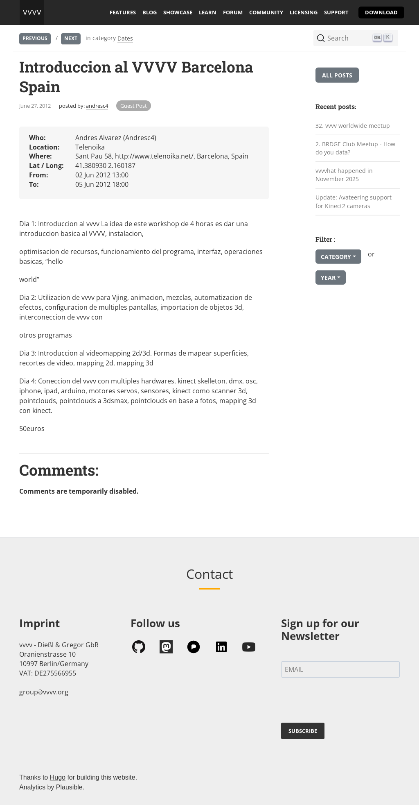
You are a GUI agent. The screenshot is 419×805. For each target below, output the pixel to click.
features (123, 12)
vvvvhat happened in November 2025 (344, 175)
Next (70, 38)
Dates (125, 38)
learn (207, 12)
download (381, 12)
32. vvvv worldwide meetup (352, 125)
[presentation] (343, 702)
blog (149, 12)
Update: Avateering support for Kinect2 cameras (353, 201)
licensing (304, 12)
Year (328, 277)
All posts (337, 75)
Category (336, 257)
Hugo (57, 777)
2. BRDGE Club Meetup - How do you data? (355, 148)
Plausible (69, 787)
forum (233, 12)
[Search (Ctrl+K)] (355, 38)
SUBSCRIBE (302, 731)
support (336, 12)
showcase (177, 12)
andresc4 (97, 105)
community (266, 12)
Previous (35, 38)
